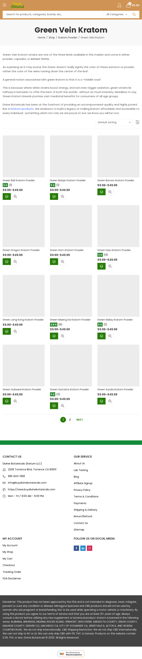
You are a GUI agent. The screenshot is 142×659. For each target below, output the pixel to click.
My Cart (7, 558)
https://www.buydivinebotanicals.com (31, 489)
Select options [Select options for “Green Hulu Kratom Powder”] (101, 266)
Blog (76, 476)
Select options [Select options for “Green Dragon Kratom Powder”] (7, 261)
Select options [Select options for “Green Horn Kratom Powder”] (54, 261)
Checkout (9, 565)
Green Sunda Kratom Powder (115, 389)
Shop (52, 37)
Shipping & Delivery (85, 510)
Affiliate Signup (83, 483)
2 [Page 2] (70, 419)
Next (79, 419)
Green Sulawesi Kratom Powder (22, 389)
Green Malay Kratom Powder (115, 319)
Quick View (15, 196)
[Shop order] (114, 122)
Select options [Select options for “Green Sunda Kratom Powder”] (101, 401)
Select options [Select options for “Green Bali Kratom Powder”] (7, 196)
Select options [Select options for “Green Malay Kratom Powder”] (101, 336)
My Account (10, 545)
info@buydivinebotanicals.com (27, 482)
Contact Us (81, 523)
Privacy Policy (82, 490)
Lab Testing (81, 470)
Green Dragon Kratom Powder (21, 250)
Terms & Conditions (86, 496)
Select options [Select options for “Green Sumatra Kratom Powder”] (54, 405)
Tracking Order (12, 572)
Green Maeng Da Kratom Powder (70, 319)
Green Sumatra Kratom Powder (69, 389)
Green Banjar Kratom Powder (68, 180)
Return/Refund (83, 516)
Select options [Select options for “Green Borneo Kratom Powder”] (101, 192)
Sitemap (79, 529)
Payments (80, 503)
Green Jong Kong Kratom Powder (23, 319)
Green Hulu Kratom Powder (114, 250)
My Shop (8, 552)
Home (41, 37)
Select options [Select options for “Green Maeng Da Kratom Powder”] (54, 336)
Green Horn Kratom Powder (67, 250)
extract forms (40, 59)
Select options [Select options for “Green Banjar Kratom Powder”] (54, 196)
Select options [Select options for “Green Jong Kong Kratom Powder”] (7, 331)
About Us (79, 463)
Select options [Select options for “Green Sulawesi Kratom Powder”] (7, 401)
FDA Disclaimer (12, 578)
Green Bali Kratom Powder (19, 180)
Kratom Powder (67, 37)
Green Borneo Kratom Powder (115, 180)
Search (134, 14)
